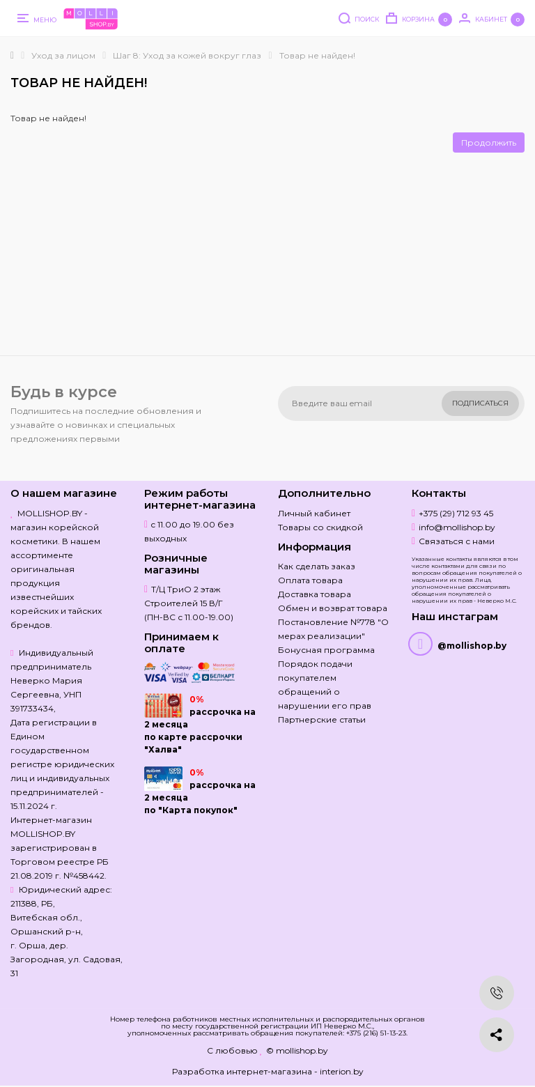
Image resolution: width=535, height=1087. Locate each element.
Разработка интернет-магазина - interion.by (268, 1071)
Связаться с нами (457, 541)
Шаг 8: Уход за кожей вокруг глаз (187, 55)
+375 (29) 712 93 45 (456, 513)
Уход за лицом (63, 55)
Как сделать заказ (316, 566)
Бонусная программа (326, 650)
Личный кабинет (314, 513)
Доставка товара (314, 594)
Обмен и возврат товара (332, 608)
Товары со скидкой (320, 527)
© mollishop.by (297, 1050)
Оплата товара (310, 580)
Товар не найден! (317, 55)
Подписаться (480, 403)
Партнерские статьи (322, 719)
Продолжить (488, 142)
